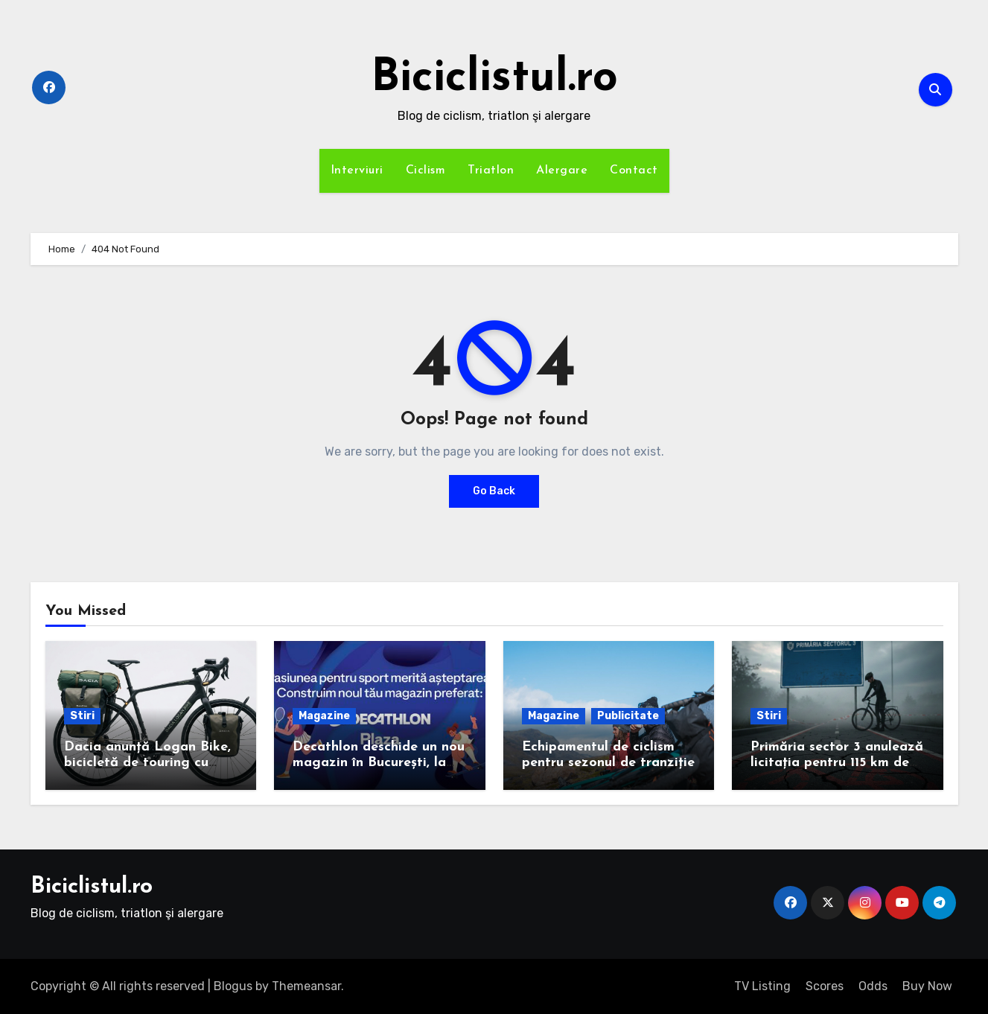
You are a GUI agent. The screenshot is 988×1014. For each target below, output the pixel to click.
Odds (872, 986)
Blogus (233, 986)
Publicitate (628, 716)
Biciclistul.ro (494, 79)
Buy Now (927, 986)
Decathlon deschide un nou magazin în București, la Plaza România (379, 763)
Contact (634, 170)
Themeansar (306, 986)
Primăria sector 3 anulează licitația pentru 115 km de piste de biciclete (836, 763)
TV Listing (762, 986)
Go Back (494, 491)
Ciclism (426, 170)
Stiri (82, 716)
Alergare (561, 170)
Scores (825, 986)
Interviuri (357, 170)
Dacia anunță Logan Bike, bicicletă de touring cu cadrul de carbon (147, 763)
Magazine (324, 716)
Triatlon (491, 170)
